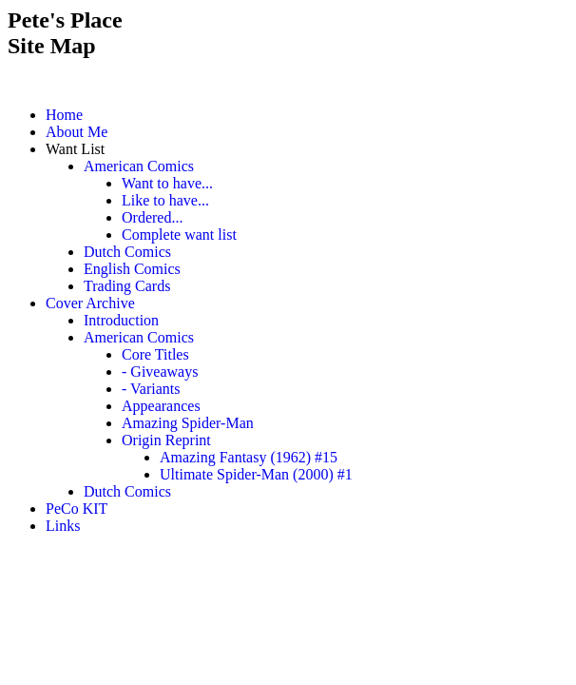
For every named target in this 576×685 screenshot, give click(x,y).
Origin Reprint (166, 440)
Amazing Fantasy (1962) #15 (248, 457)
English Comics (132, 269)
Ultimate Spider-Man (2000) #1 (256, 474)
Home (64, 115)
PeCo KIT (76, 508)
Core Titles (155, 354)
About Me (76, 132)
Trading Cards (127, 286)
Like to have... (165, 200)
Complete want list (179, 234)
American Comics (139, 166)
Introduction (121, 320)
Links (63, 526)
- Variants (151, 389)
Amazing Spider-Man (188, 423)
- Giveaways (160, 371)
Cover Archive (90, 303)
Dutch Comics (127, 252)
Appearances (161, 406)
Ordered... (152, 217)
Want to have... (167, 183)
